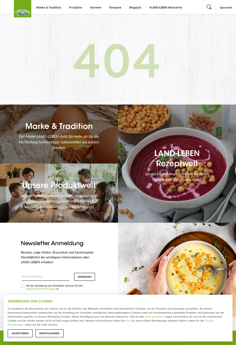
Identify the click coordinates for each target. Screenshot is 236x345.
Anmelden (84, 277)
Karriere (95, 7)
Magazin (135, 7)
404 (118, 64)
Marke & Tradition (48, 7)
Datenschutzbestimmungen (41, 289)
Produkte (75, 7)
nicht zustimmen (154, 317)
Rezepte (115, 7)
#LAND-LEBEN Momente (165, 7)
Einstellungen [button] (49, 333)
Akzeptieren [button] (20, 333)
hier (128, 321)
